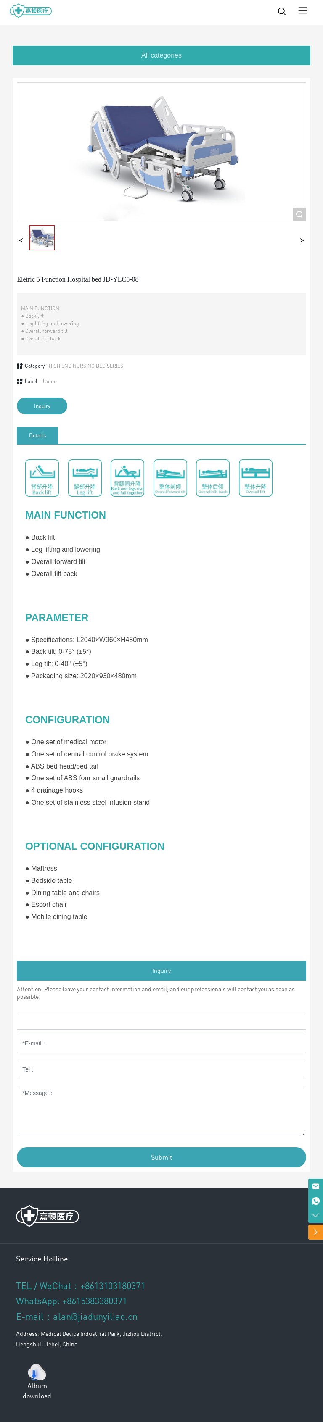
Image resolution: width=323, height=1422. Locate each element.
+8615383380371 (94, 1300)
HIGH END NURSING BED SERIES (86, 366)
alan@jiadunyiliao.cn (95, 1316)
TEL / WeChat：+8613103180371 (80, 1285)
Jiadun (49, 381)
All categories (161, 55)
